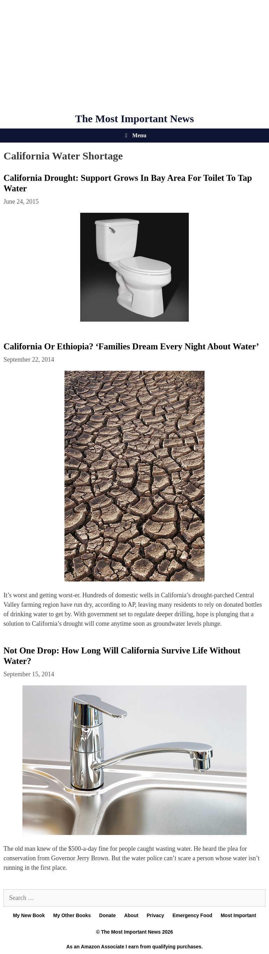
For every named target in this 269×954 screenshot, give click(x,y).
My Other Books (72, 915)
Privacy (155, 915)
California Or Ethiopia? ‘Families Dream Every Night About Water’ (131, 346)
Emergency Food (192, 915)
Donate (107, 915)
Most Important (238, 915)
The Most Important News (134, 118)
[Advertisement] (134, 56)
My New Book (29, 915)
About (131, 915)
